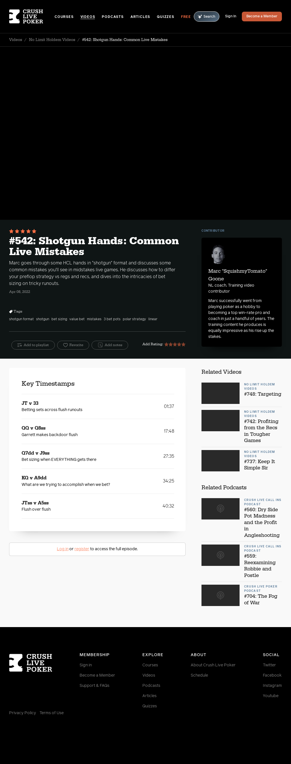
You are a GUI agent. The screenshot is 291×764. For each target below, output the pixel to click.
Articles (140, 17)
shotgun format (21, 319)
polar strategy (134, 319)
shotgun (42, 319)
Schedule (199, 675)
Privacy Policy (22, 713)
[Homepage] (32, 16)
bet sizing (59, 319)
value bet (77, 319)
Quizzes (165, 17)
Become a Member (261, 16)
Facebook (272, 675)
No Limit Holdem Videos (52, 40)
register (81, 549)
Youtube (270, 696)
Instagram (272, 686)
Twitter (269, 665)
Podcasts (112, 17)
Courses (64, 17)
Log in (62, 549)
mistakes (94, 319)
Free (186, 17)
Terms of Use (52, 713)
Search (206, 17)
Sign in (86, 665)
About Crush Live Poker (213, 665)
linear (152, 319)
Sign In (230, 16)
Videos (87, 17)
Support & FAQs (94, 686)
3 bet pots (112, 319)
